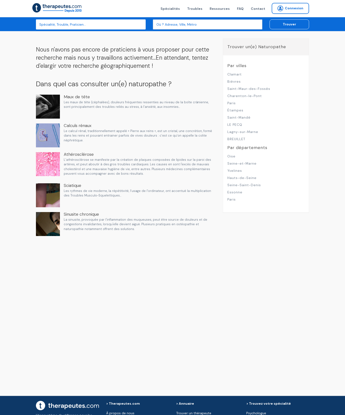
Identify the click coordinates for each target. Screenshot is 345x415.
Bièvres (234, 81)
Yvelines (234, 170)
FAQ (240, 8)
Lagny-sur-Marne (242, 132)
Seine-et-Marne (242, 163)
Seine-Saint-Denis (244, 185)
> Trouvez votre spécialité (268, 403)
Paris (231, 103)
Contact (258, 8)
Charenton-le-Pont (244, 96)
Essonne (234, 192)
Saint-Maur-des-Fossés (248, 88)
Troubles (194, 8)
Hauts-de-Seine (242, 178)
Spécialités (170, 8)
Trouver (289, 24)
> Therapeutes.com (123, 403)
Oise (231, 156)
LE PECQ (234, 124)
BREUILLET (236, 139)
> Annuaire (185, 403)
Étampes (235, 110)
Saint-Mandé (239, 117)
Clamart (234, 74)
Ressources (220, 8)
